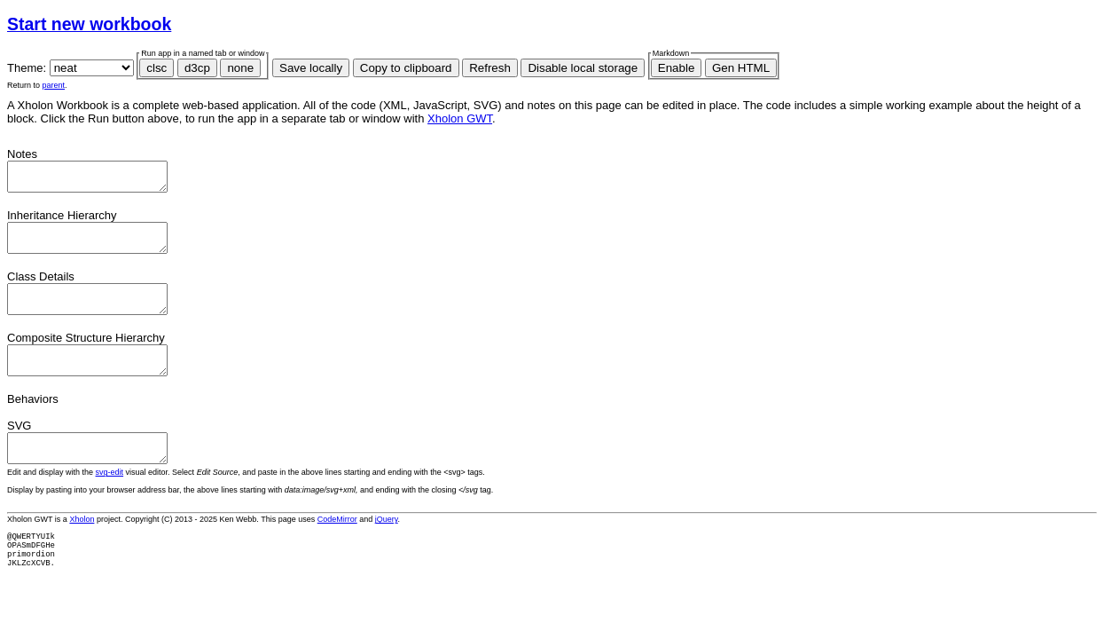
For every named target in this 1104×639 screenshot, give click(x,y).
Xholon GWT (459, 118)
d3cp (197, 68)
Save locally (310, 68)
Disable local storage (583, 68)
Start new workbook (89, 24)
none (240, 68)
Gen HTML (741, 68)
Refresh (490, 68)
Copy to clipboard (406, 68)
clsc (156, 68)
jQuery (386, 545)
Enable (676, 68)
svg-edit (110, 498)
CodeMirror (337, 545)
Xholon (81, 545)
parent (54, 85)
